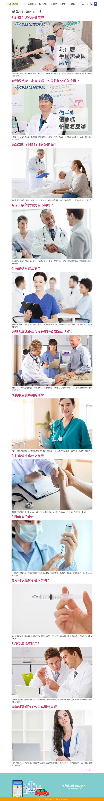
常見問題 (63, 4)
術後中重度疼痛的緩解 (28, 395)
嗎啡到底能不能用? (25, 643)
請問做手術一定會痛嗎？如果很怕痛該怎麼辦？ (46, 80)
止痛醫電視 (53, 4)
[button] (91, 4)
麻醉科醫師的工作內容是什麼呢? (35, 706)
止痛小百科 (43, 4)
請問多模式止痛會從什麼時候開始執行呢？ (42, 331)
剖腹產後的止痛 (23, 516)
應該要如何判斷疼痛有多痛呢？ (34, 144)
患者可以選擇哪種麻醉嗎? (30, 580)
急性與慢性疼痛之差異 (28, 455)
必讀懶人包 (32, 4)
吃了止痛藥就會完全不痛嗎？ (33, 205)
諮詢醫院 (72, 4)
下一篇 (89, 770)
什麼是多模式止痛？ (26, 268)
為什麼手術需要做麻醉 (28, 17)
